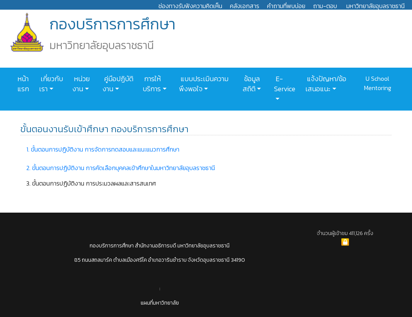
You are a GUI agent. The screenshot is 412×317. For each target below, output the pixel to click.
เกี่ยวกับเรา (51, 84)
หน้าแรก (23, 84)
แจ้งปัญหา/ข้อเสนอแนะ (325, 84)
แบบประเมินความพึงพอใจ (203, 84)
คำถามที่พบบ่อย (286, 5)
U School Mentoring (377, 83)
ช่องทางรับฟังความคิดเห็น (190, 5)
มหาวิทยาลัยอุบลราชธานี (375, 5)
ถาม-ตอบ (325, 5)
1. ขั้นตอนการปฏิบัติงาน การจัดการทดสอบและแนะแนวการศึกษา (102, 149)
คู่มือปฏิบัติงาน (117, 84)
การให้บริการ (152, 84)
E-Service (284, 84)
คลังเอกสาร (244, 5)
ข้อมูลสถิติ (251, 84)
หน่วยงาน (81, 84)
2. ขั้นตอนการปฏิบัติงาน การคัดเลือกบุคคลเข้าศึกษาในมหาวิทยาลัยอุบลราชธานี (120, 167)
